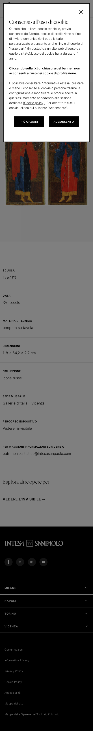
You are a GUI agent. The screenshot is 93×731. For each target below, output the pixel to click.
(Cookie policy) (34, 103)
